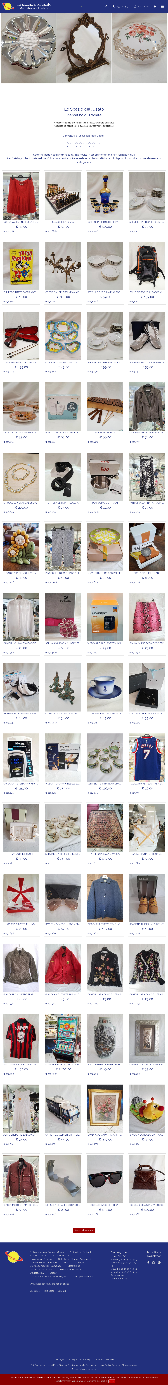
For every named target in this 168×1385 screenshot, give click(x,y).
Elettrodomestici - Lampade (46, 1265)
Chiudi (111, 1381)
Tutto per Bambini (82, 1276)
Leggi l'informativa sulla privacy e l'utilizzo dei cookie (80, 1381)
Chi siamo (35, 1291)
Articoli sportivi (38, 1255)
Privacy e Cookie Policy (80, 1359)
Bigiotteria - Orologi (41, 1259)
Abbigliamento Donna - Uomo (47, 1252)
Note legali (59, 1359)
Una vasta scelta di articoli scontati (49, 1283)
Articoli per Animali (80, 1252)
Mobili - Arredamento (42, 1269)
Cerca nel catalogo (83, 1230)
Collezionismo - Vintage (43, 1262)
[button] (12, 42)
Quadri (53, 1272)
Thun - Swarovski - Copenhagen (48, 1276)
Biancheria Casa (62, 1255)
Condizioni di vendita (104, 1359)
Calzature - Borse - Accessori (74, 1259)
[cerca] (90, 6)
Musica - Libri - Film (71, 1269)
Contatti (62, 1291)
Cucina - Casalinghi (73, 1262)
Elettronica (74, 1265)
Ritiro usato (49, 1291)
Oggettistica (37, 1272)
